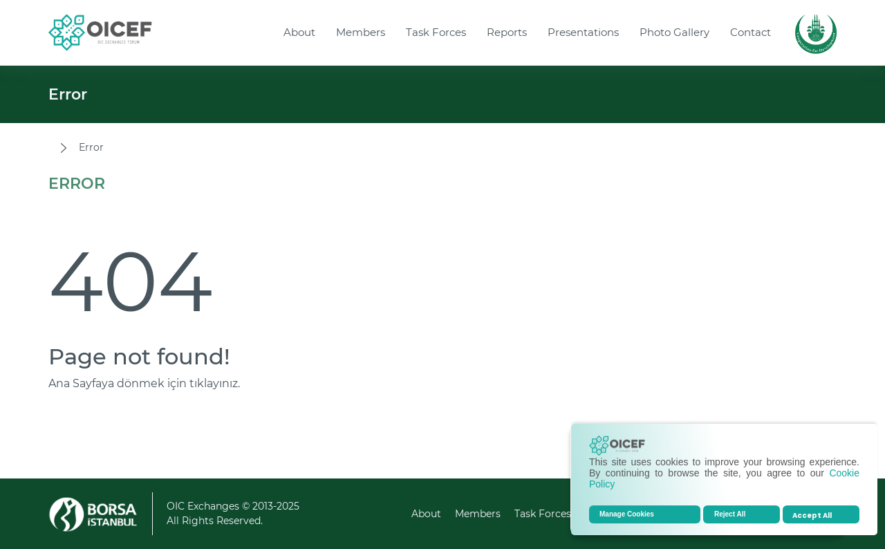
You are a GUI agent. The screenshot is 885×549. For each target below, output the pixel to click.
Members (360, 32)
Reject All (729, 514)
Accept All (812, 515)
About (299, 32)
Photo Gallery (674, 32)
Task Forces (436, 32)
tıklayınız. (214, 383)
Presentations (583, 32)
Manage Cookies (626, 514)
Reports (507, 32)
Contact (750, 32)
